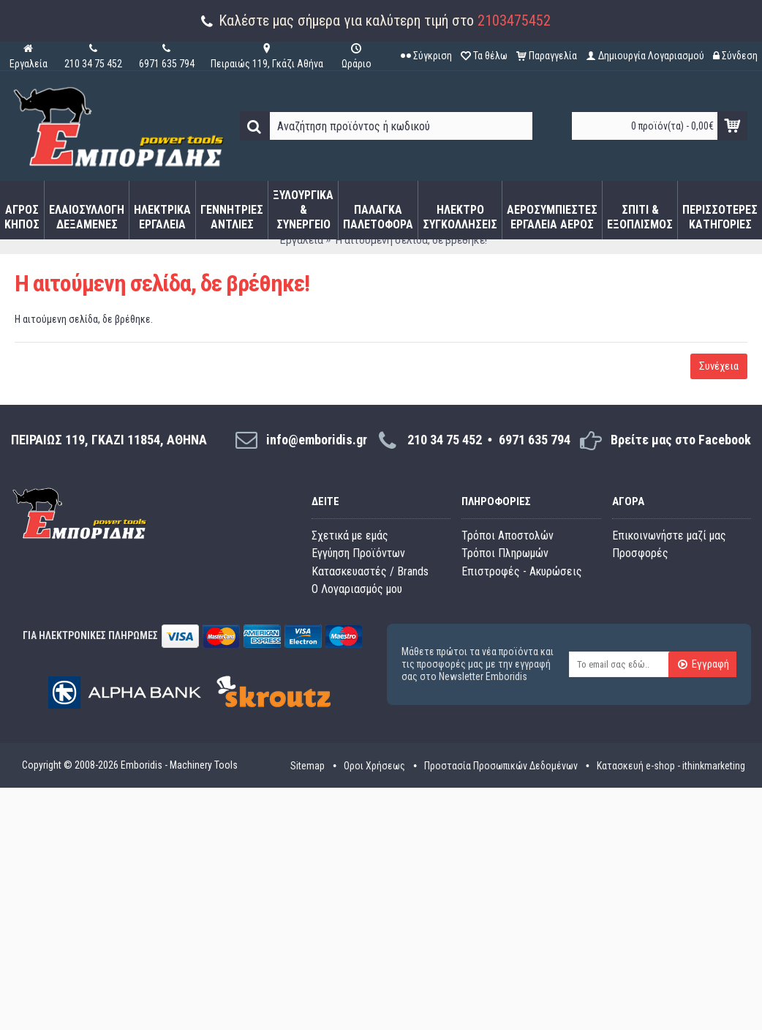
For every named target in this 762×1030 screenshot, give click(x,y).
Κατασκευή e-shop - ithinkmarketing (671, 766)
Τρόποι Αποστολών (507, 535)
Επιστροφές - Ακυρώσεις (521, 571)
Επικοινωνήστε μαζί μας (669, 535)
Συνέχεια (719, 366)
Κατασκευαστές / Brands (370, 571)
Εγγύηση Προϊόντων (358, 553)
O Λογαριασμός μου (357, 589)
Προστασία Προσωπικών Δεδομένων (501, 766)
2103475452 (514, 20)
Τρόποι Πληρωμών (504, 553)
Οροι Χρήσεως (374, 766)
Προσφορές (640, 553)
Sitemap (307, 766)
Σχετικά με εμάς (350, 535)
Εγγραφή (703, 665)
